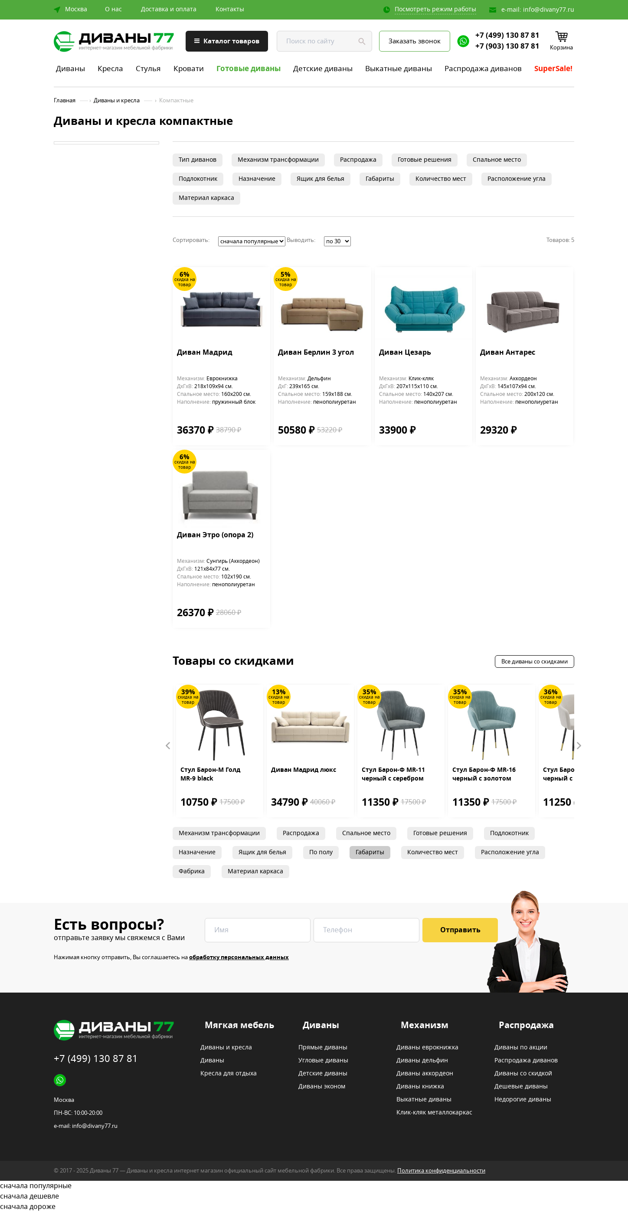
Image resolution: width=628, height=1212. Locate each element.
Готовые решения (424, 159)
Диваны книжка (420, 1087)
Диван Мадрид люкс (303, 770)
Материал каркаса (206, 198)
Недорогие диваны (522, 1100)
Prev (168, 746)
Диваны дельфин (422, 1061)
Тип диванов (197, 159)
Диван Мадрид (204, 353)
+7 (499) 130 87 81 (507, 35)
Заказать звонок (415, 41)
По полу (321, 852)
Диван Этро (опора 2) (215, 535)
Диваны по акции (520, 1048)
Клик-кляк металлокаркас (434, 1113)
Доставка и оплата (168, 9)
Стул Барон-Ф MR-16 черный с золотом (484, 774)
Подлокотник (198, 178)
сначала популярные (314, 1186)
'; (251, 241)
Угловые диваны (323, 1061)
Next (578, 746)
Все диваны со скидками (534, 661)
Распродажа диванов (483, 68)
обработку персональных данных (239, 957)
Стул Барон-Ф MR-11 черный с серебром (393, 774)
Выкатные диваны (398, 68)
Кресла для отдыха (228, 1074)
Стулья (148, 68)
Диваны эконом (321, 1087)
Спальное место (497, 159)
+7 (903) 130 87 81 (507, 46)
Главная (64, 101)
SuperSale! (553, 68)
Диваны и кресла (117, 101)
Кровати (188, 68)
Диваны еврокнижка (427, 1048)
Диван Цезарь (405, 353)
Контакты (230, 9)
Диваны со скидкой (523, 1074)
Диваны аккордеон (424, 1074)
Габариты (380, 178)
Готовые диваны (248, 68)
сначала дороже (314, 1207)
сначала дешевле (314, 1196)
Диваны (70, 68)
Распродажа (358, 159)
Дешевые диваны (521, 1087)
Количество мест (440, 178)
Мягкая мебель (239, 1025)
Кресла (110, 68)
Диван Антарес (507, 353)
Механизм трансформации (278, 159)
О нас (113, 9)
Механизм (424, 1025)
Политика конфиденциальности (441, 1170)
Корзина (561, 47)
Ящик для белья (320, 178)
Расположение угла (516, 178)
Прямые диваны (322, 1048)
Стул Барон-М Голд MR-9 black (210, 774)
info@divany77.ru (548, 9)
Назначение (257, 178)
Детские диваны (323, 68)
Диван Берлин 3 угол (316, 353)
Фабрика (192, 871)
